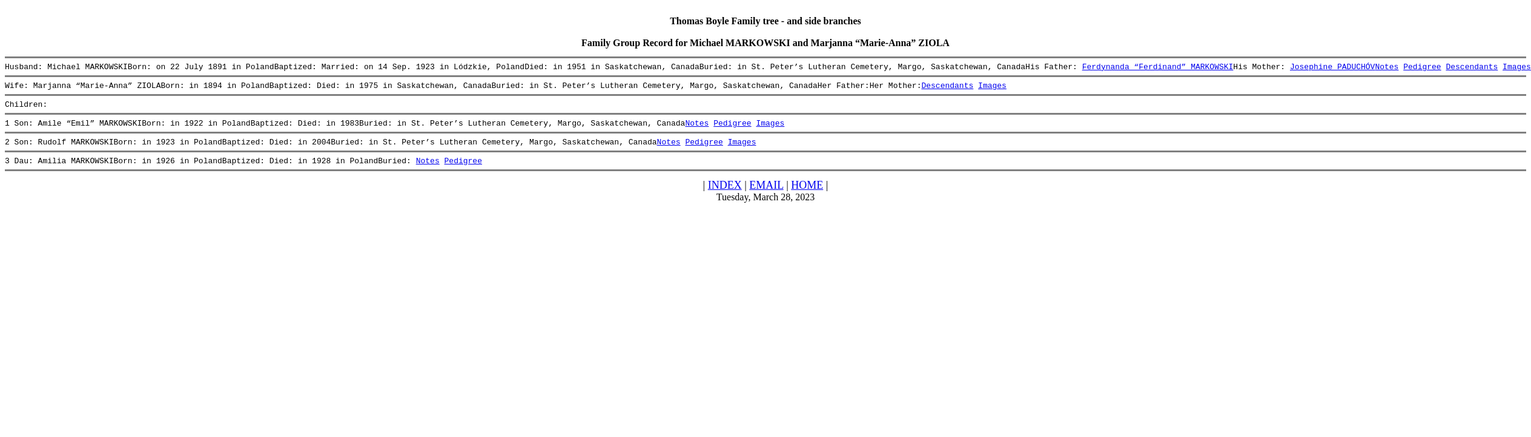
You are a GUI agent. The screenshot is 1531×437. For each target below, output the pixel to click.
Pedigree (1422, 68)
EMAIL (766, 196)
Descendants (1472, 68)
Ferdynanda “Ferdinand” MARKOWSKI (1157, 68)
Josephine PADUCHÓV (1332, 68)
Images (1517, 68)
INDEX (725, 196)
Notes (1386, 68)
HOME (807, 196)
